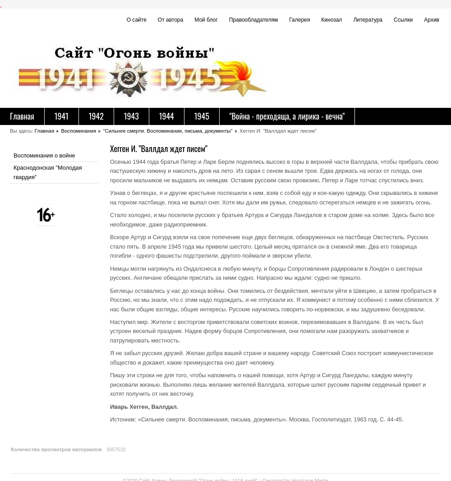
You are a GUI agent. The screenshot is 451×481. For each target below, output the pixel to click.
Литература (367, 20)
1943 (131, 116)
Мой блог (205, 20)
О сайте (137, 20)
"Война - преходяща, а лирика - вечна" (287, 116)
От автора (170, 20)
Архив (431, 20)
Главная (22, 116)
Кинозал (331, 20)
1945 (201, 116)
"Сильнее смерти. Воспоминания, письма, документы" (167, 131)
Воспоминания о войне (44, 155)
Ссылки (403, 20)
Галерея (299, 20)
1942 (96, 116)
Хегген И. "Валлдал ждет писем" (158, 148)
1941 (62, 116)
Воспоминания (78, 131)
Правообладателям (253, 20)
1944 (166, 116)
